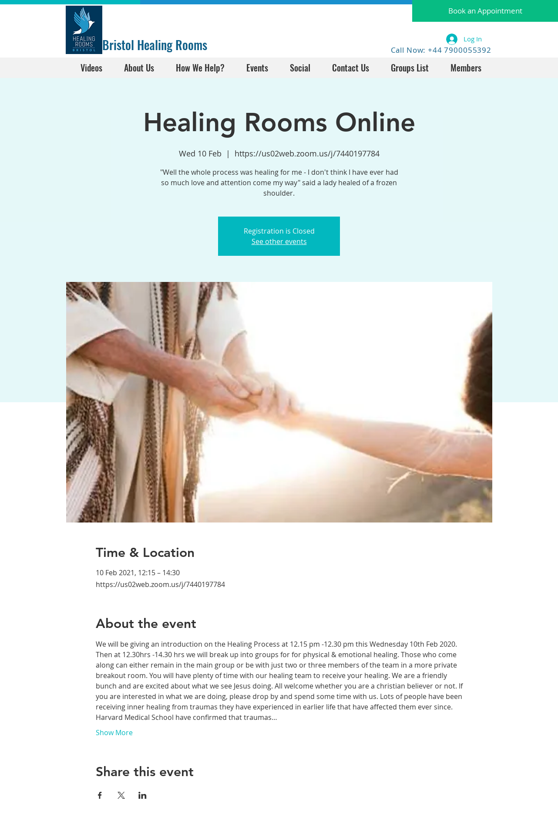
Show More (114, 732)
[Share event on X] (121, 795)
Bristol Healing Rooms (154, 45)
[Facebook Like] (129, 16)
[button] (485, 11)
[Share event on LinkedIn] (142, 795)
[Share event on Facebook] (100, 795)
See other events (279, 241)
